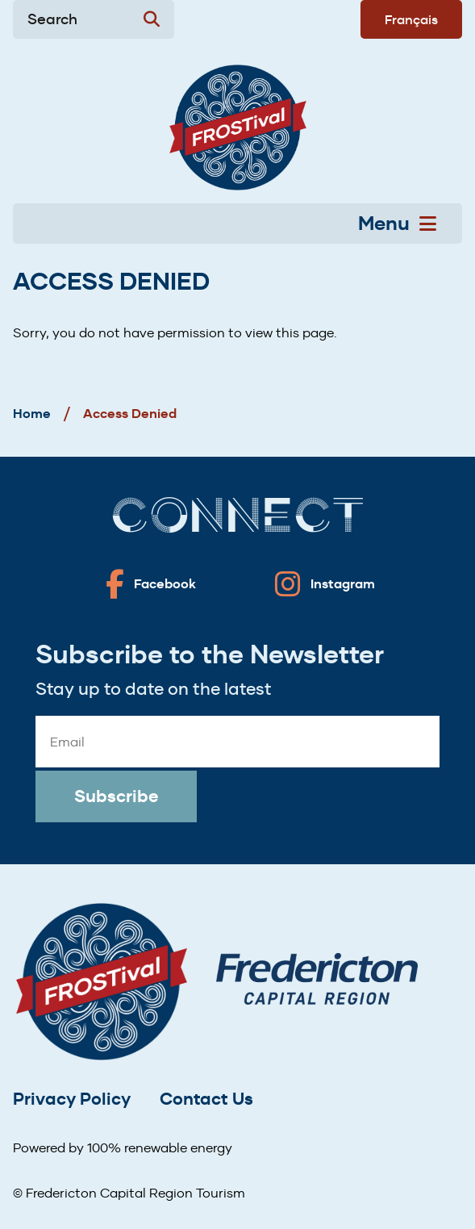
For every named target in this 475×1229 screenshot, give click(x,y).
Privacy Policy (72, 1099)
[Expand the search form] (93, 19)
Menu (397, 223)
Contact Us (206, 1099)
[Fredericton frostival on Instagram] (325, 584)
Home (32, 413)
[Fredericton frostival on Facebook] (151, 584)
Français (411, 19)
